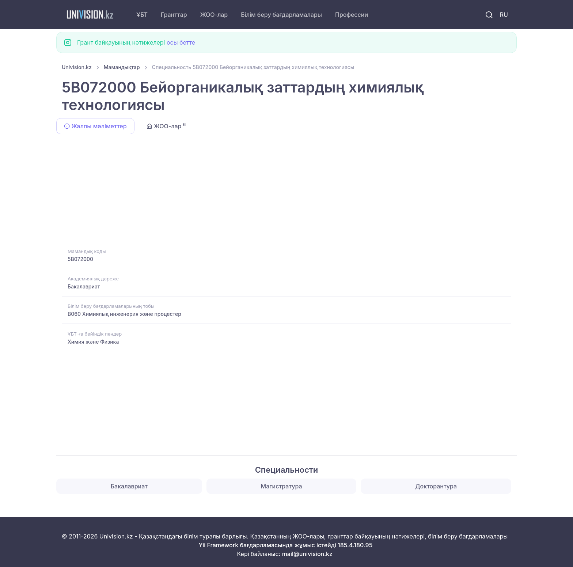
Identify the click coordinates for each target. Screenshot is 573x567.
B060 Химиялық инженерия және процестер (124, 314)
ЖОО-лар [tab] (166, 126)
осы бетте (181, 42)
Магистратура (281, 486)
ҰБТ (142, 14)
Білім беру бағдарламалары (281, 14)
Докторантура (436, 486)
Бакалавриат (84, 286)
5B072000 (80, 259)
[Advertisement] (281, 192)
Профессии (351, 14)
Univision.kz (77, 67)
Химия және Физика (93, 342)
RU (504, 14)
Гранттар (174, 14)
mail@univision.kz (307, 553)
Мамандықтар (122, 67)
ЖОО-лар (214, 14)
